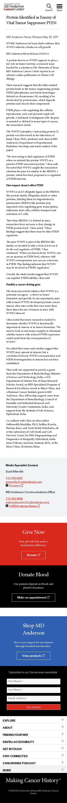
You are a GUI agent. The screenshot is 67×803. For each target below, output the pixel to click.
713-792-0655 (14, 498)
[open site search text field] (49, 7)
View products (33, 655)
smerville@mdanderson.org (24, 482)
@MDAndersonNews (24, 506)
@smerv (16, 485)
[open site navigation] (59, 7)
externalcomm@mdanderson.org (27, 502)
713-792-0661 (14, 478)
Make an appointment (33, 597)
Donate (33, 555)
